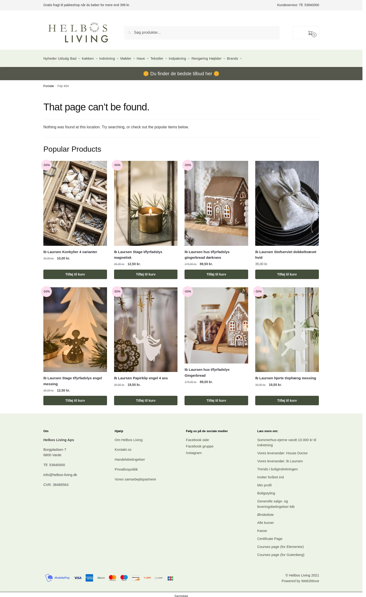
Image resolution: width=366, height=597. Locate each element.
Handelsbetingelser (130, 457)
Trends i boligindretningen (277, 466)
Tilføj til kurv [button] (75, 271)
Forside (48, 83)
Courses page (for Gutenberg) (280, 552)
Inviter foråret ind (270, 474)
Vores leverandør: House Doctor (282, 450)
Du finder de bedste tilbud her (181, 70)
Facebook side (197, 437)
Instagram (194, 450)
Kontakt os (123, 447)
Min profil (264, 482)
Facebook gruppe (200, 443)
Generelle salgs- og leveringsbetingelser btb (276, 501)
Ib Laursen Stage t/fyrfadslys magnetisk (138, 252)
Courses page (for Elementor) (280, 544)
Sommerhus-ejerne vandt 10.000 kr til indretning (286, 439)
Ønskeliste (265, 512)
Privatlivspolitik (126, 466)
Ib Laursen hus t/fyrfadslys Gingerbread (207, 369)
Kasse (262, 528)
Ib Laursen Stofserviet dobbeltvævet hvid (285, 252)
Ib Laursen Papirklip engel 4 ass (141, 375)
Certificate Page (270, 536)
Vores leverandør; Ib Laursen (280, 458)
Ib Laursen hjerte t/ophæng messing (285, 375)
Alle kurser (265, 520)
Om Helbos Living (129, 437)
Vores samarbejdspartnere (135, 476)
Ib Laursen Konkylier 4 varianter (70, 249)
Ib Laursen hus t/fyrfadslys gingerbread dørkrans (207, 252)
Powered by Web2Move (300, 578)
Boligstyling (266, 490)
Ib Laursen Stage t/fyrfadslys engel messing (72, 378)
